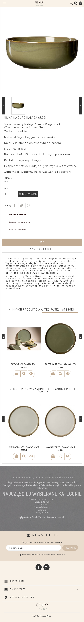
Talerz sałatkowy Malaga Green (60, 364)
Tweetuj (21, 205)
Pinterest (28, 205)
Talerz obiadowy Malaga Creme (60, 446)
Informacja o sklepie (22, 597)
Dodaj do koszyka (29, 194)
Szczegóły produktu (42, 249)
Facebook (39, 567)
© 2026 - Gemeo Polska (42, 615)
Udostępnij (14, 205)
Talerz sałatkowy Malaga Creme (23, 446)
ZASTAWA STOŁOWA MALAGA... (24, 364)
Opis (42, 242)
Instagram (46, 567)
